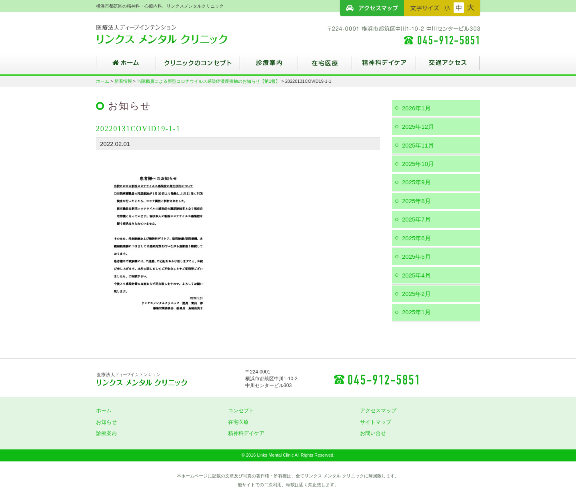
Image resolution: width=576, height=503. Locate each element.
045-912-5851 (376, 379)
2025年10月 (418, 163)
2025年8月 (416, 201)
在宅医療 (325, 66)
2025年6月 (416, 238)
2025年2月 (416, 293)
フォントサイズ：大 (471, 7)
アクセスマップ (372, 8)
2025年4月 (416, 275)
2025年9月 (416, 182)
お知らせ (106, 422)
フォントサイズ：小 (447, 7)
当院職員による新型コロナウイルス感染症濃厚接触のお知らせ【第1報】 (208, 81)
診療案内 (269, 66)
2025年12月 (418, 126)
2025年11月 (418, 145)
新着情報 (123, 81)
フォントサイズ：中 (459, 7)
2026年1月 (416, 108)
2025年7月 (416, 219)
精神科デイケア (384, 66)
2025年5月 (416, 256)
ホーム (126, 66)
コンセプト (241, 410)
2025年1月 (416, 312)
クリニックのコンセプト (198, 66)
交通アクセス (448, 66)
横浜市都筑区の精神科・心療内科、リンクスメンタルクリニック (176, 34)
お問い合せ (373, 433)
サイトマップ (375, 422)
